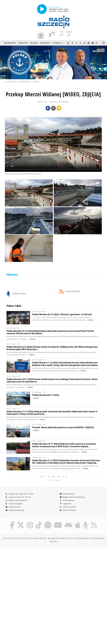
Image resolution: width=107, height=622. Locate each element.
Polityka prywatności (81, 538)
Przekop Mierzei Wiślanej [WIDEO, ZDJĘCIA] (53, 94)
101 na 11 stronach (53, 480)
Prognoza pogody (13, 503)
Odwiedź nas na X (76, 43)
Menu (103, 43)
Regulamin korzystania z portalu (60, 538)
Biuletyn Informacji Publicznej (72, 497)
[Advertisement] (28, 566)
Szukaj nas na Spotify (89, 43)
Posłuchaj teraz (67, 500)
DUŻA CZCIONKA (68, 507)
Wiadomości (10, 43)
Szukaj (97, 43)
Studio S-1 (57, 43)
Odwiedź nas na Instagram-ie (80, 43)
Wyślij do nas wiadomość (93, 43)
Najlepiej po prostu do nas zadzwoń (68, 43)
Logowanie (65, 503)
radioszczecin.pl (12, 507)
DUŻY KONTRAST (68, 510)
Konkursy (45, 43)
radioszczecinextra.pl (14, 510)
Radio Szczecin (10, 82)
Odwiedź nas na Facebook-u (72, 43)
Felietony (36, 82)
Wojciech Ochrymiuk (59, 102)
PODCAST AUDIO (16, 293)
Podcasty (23, 43)
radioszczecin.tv (67, 494)
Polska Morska (25, 82)
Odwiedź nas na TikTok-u (85, 43)
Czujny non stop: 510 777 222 (18, 497)
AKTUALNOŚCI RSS (69, 291)
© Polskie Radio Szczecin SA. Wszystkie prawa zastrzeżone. (25, 538)
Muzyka (34, 43)
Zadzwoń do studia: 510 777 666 (19, 494)
